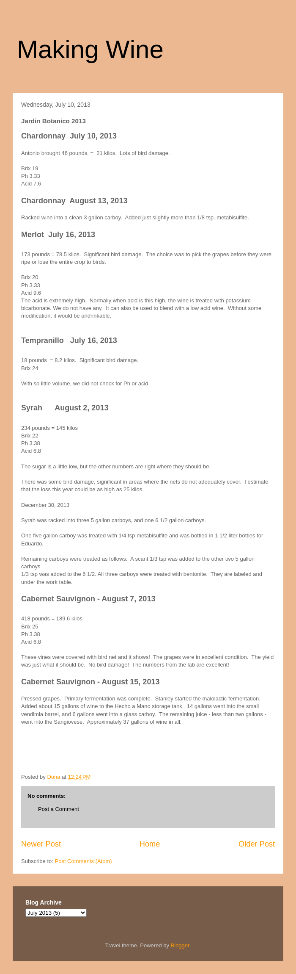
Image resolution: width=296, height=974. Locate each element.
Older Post (256, 844)
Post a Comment (58, 809)
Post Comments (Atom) (83, 861)
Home (150, 844)
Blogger (180, 945)
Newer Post (41, 844)
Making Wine (90, 49)
